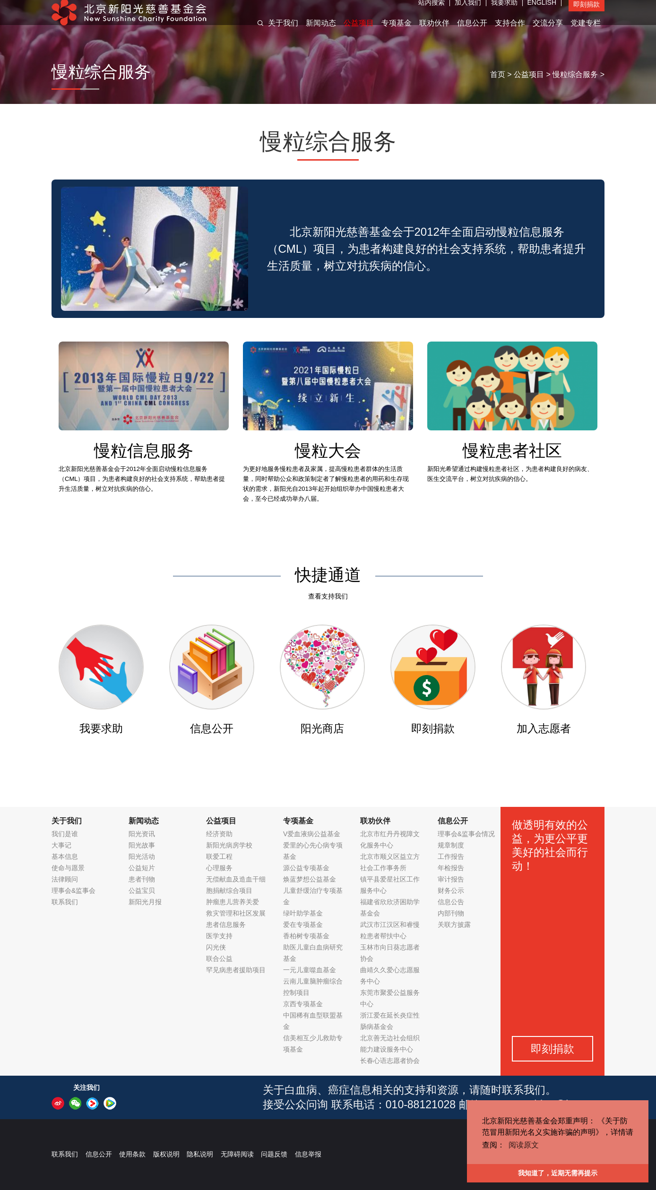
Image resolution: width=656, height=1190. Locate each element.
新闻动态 (321, 32)
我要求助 (504, 12)
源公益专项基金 (306, 868)
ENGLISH (541, 12)
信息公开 (472, 32)
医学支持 (219, 936)
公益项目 (359, 32)
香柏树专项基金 (306, 936)
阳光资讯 (142, 834)
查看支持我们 (328, 596)
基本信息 (65, 856)
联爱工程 (219, 856)
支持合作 (510, 32)
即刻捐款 (586, 13)
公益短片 (142, 868)
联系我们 (65, 902)
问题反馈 (274, 1154)
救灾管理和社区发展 (236, 913)
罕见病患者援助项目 (236, 970)
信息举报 (308, 1154)
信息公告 (451, 902)
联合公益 (219, 958)
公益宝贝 (142, 890)
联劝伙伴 (434, 32)
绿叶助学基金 (303, 913)
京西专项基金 (303, 1004)
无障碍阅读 (237, 1154)
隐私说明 (200, 1154)
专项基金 (396, 32)
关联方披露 (454, 924)
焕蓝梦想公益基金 (309, 879)
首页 (497, 74)
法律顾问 (65, 879)
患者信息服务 (226, 924)
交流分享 (548, 32)
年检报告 (451, 868)
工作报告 (451, 856)
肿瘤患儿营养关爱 (232, 902)
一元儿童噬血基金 (309, 970)
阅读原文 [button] (524, 1145)
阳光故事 (142, 845)
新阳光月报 (145, 902)
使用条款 (132, 1154)
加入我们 (468, 12)
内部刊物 (451, 913)
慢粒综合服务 (575, 74)
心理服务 (219, 868)
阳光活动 (142, 856)
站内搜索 (431, 12)
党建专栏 (585, 32)
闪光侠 (216, 947)
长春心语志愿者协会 (390, 1060)
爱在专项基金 (303, 924)
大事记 (61, 845)
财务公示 (451, 890)
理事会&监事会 (73, 890)
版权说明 (166, 1154)
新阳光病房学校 (229, 845)
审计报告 (451, 879)
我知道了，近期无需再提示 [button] (557, 1173)
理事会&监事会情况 (466, 834)
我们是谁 (65, 834)
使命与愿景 (68, 868)
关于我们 (283, 32)
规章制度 (451, 845)
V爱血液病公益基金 (311, 834)
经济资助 (219, 834)
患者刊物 (142, 879)
